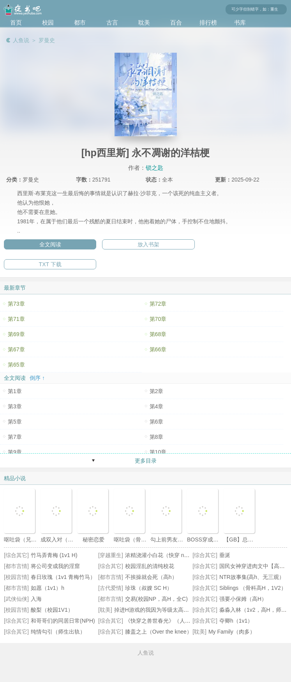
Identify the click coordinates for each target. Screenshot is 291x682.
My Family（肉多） (231, 632)
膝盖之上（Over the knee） (158, 632)
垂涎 (224, 555)
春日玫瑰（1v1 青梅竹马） (63, 577)
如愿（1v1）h (47, 588)
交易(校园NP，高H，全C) (156, 599)
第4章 (157, 406)
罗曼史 (47, 40)
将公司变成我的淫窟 (55, 566)
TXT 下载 (50, 264)
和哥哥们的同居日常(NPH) (63, 621)
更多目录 (146, 461)
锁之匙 (154, 167)
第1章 (15, 391)
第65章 (16, 364)
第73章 (16, 304)
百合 (176, 22)
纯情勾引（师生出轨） (58, 632)
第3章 (15, 406)
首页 (16, 22)
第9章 (15, 452)
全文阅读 (50, 244)
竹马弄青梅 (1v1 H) (54, 555)
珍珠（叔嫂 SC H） (148, 588)
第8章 (157, 437)
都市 (80, 22)
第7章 (15, 437)
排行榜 (208, 22)
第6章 (157, 421)
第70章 (158, 319)
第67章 (16, 349)
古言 (112, 22)
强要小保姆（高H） (243, 599)
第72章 (158, 304)
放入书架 (148, 244)
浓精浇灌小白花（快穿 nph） (160, 555)
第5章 (15, 421)
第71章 (16, 319)
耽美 (144, 22)
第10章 (158, 452)
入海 (36, 599)
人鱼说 (21, 40)
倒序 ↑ (37, 378)
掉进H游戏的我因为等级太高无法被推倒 (162, 610)
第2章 (157, 391)
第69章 (16, 334)
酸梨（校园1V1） (52, 610)
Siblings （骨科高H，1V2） (252, 588)
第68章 (158, 334)
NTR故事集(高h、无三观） (251, 577)
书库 (240, 22)
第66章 (158, 349)
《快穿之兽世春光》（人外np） (163, 621)
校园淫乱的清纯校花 (149, 566)
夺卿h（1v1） (236, 621)
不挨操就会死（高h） (151, 577)
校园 (48, 22)
